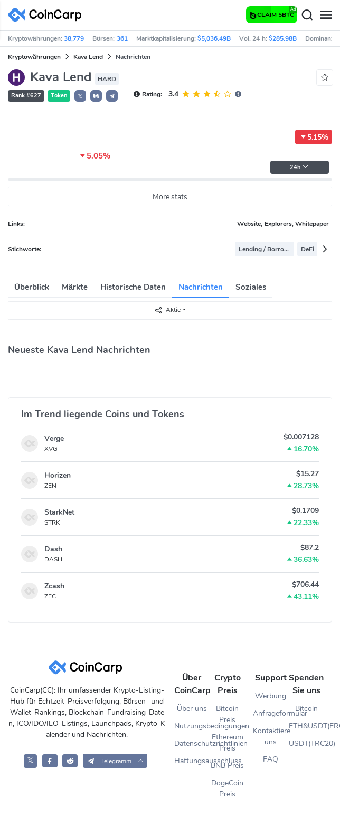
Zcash (54, 586)
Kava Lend (88, 57)
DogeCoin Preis (227, 788)
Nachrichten (200, 287)
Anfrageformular (270, 713)
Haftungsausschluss (192, 761)
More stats (170, 197)
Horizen (57, 475)
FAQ (270, 759)
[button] (96, 96)
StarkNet (59, 512)
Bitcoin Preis (227, 714)
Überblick (31, 287)
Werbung (270, 696)
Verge (54, 438)
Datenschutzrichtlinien (192, 743)
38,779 (74, 38)
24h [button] (299, 167)
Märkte (75, 287)
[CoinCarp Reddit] (70, 760)
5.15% (313, 137)
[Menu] (325, 15)
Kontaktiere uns (270, 736)
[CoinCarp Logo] (47, 15)
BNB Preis (227, 766)
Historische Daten (133, 287)
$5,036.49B (214, 38)
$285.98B (283, 38)
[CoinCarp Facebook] (50, 760)
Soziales (250, 287)
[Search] (306, 15)
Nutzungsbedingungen (192, 726)
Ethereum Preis (227, 742)
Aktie (167, 309)
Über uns (192, 709)
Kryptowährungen (34, 57)
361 (122, 38)
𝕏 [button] (80, 96)
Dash (53, 549)
